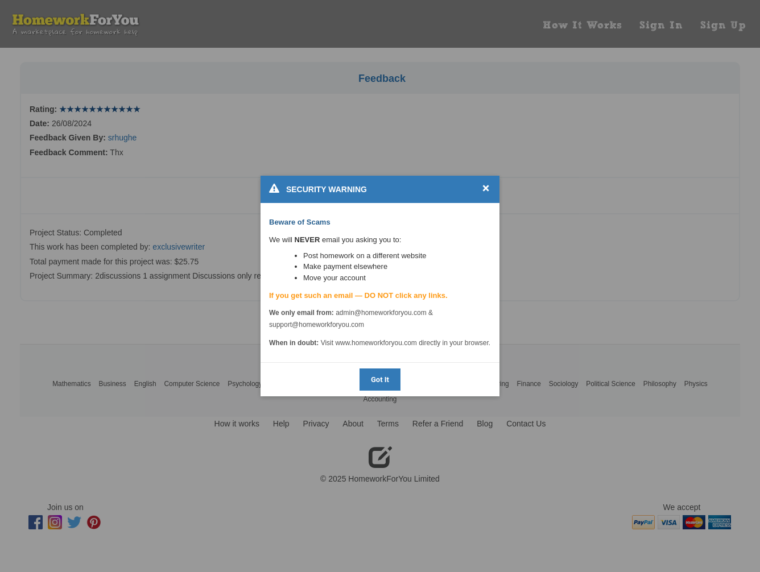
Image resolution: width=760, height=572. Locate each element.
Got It (380, 379)
